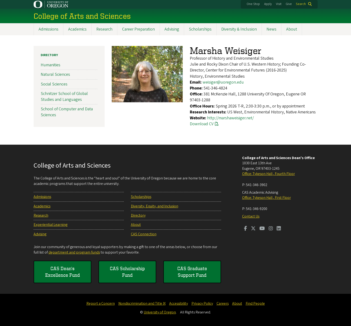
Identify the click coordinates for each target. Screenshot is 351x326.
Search (301, 4)
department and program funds (74, 252)
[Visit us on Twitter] (253, 229)
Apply (268, 4)
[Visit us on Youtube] (262, 229)
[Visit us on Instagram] (271, 229)
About (291, 29)
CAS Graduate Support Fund (192, 272)
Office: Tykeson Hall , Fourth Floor (268, 173)
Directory (49, 55)
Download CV (201, 124)
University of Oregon (160, 312)
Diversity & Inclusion (239, 29)
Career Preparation (138, 29)
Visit (278, 4)
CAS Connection (143, 234)
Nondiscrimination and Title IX (142, 303)
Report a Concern (100, 303)
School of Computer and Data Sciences (67, 112)
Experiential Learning (50, 224)
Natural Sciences (55, 74)
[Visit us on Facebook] (245, 229)
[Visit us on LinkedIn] (279, 229)
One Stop (253, 4)
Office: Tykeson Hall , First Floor (266, 197)
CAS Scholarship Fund (127, 272)
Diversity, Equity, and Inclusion (154, 206)
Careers (223, 303)
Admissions (48, 29)
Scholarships (200, 29)
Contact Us (250, 216)
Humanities (50, 65)
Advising (171, 29)
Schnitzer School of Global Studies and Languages (64, 97)
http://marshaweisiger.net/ (230, 118)
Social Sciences (54, 84)
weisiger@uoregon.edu (223, 82)
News (271, 29)
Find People (255, 303)
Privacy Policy (202, 303)
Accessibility (178, 303)
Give (289, 4)
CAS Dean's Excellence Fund (62, 272)
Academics (77, 29)
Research (104, 29)
